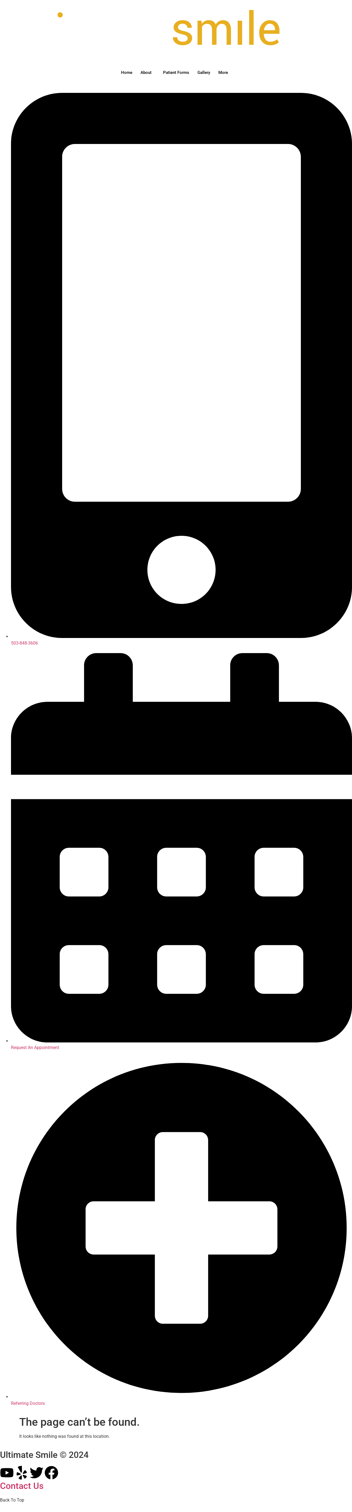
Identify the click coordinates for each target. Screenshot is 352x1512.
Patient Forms (176, 72)
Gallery (203, 72)
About (146, 72)
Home (126, 72)
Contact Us (21, 1486)
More (223, 72)
